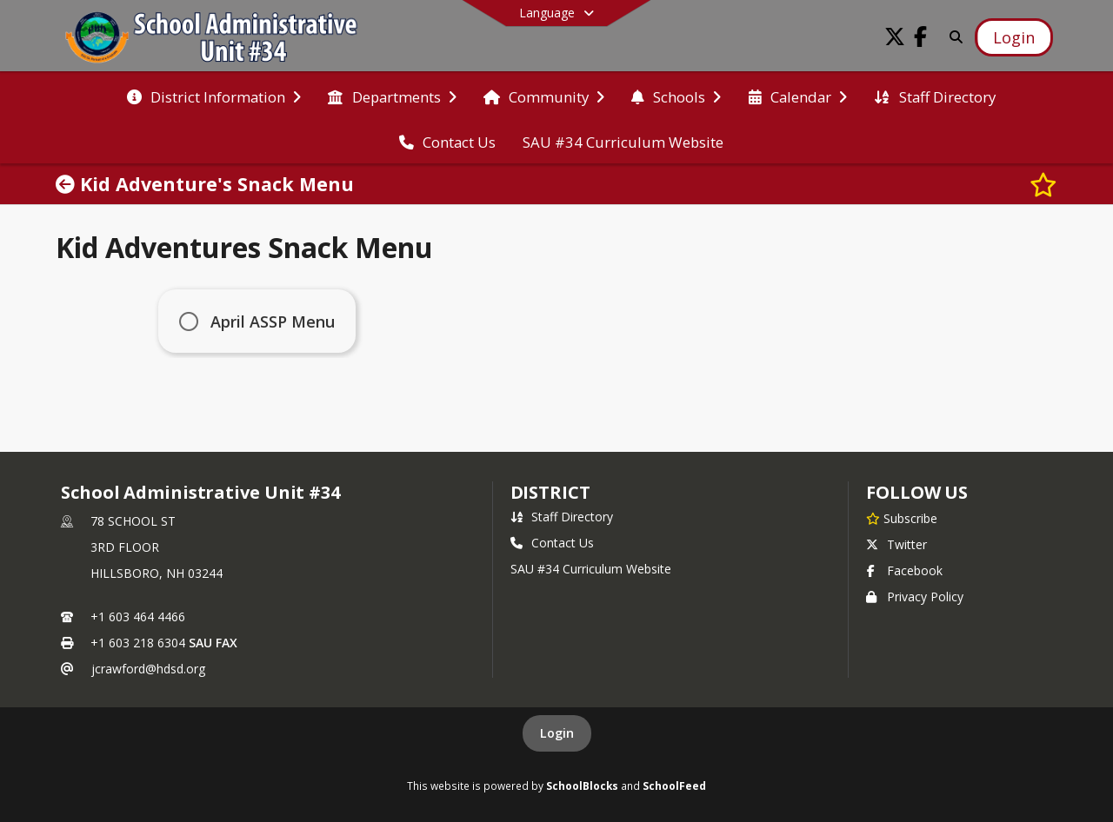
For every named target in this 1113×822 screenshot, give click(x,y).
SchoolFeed (674, 785)
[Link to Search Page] (953, 37)
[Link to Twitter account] (895, 39)
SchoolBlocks (582, 785)
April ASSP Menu (274, 321)
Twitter (896, 544)
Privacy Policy (914, 596)
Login (557, 733)
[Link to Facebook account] (921, 39)
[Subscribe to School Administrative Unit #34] (901, 517)
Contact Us (552, 542)
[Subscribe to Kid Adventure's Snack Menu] (1043, 184)
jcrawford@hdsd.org (148, 668)
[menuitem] (214, 95)
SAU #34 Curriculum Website (590, 568)
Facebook (904, 570)
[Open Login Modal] (1014, 37)
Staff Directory (561, 516)
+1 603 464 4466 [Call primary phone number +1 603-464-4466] (137, 616)
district (550, 492)
